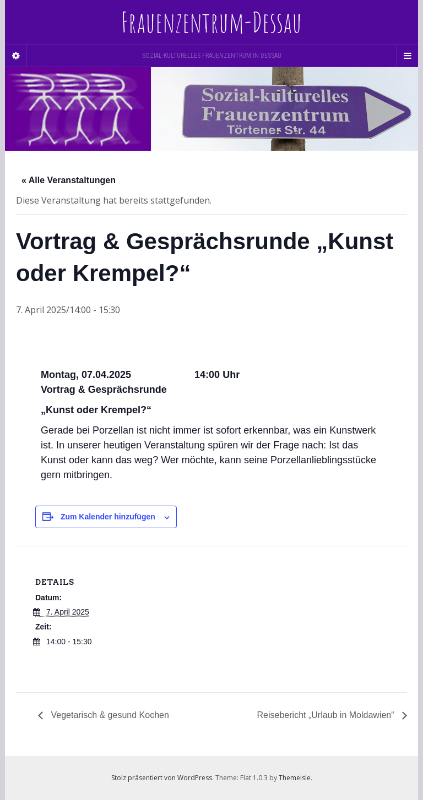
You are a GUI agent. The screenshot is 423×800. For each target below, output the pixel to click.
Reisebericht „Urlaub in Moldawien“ (327, 715)
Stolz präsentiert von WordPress (161, 777)
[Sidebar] (16, 56)
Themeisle (295, 777)
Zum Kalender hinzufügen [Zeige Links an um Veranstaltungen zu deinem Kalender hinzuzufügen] (108, 516)
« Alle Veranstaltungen (68, 180)
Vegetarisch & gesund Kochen (108, 715)
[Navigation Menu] (407, 56)
